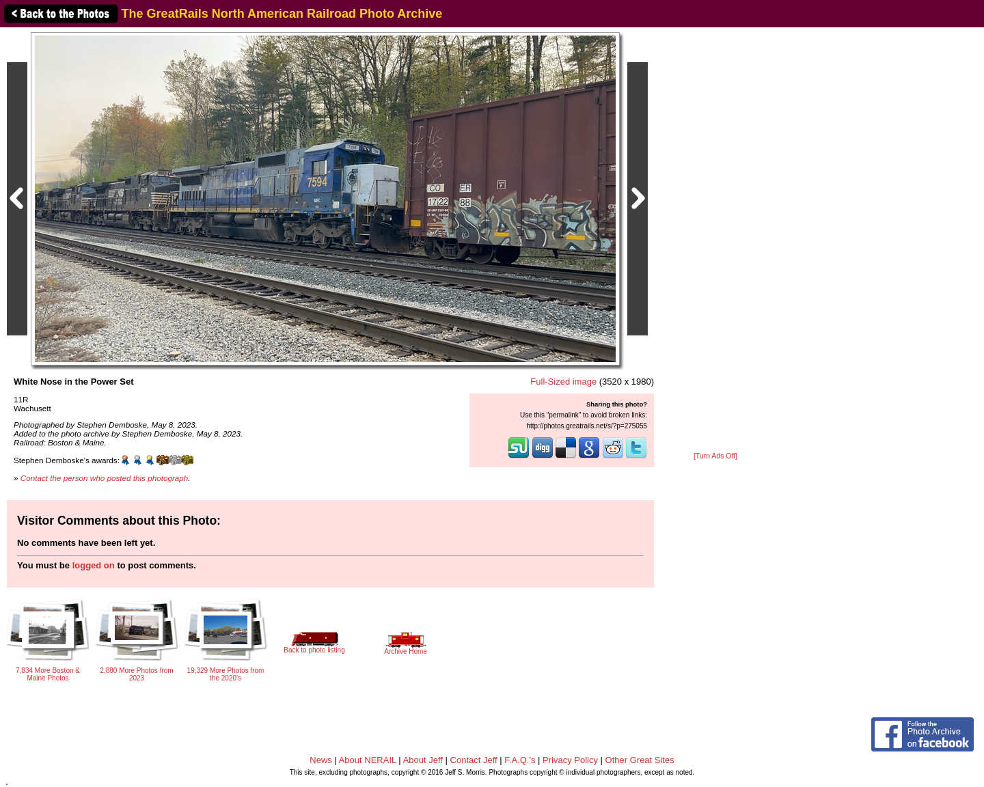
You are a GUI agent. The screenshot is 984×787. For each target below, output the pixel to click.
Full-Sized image (563, 381)
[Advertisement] (715, 240)
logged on (93, 565)
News (321, 760)
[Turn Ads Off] (715, 456)
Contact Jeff (473, 760)
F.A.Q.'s (519, 760)
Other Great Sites (639, 760)
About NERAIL (367, 760)
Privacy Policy (570, 760)
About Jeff (423, 760)
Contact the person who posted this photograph (104, 477)
